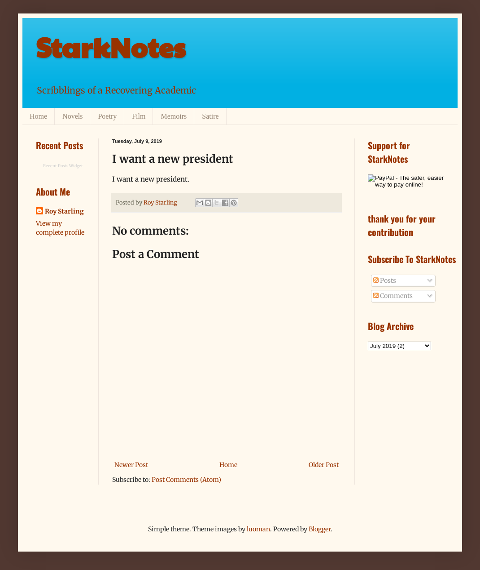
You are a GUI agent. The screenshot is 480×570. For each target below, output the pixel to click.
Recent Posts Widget (63, 165)
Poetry (107, 116)
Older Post (324, 465)
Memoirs (174, 116)
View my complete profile (60, 227)
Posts (384, 280)
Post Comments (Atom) (186, 480)
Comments (393, 296)
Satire (210, 116)
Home (38, 116)
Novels (72, 116)
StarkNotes (110, 47)
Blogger (320, 529)
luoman (258, 529)
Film (138, 116)
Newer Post (131, 465)
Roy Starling (64, 211)
